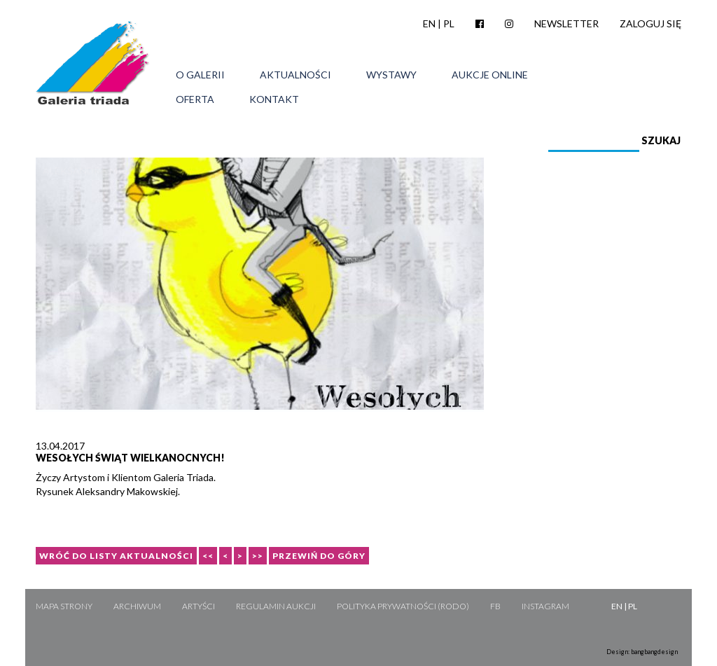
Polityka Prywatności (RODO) (403, 606)
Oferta (195, 99)
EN (429, 23)
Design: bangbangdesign (642, 651)
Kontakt (274, 99)
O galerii (200, 74)
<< (208, 555)
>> (257, 555)
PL (448, 23)
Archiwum (137, 606)
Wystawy (391, 74)
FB (495, 606)
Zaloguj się (650, 23)
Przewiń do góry (319, 555)
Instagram (545, 606)
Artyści (198, 606)
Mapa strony (64, 606)
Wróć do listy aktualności (116, 555)
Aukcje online (490, 74)
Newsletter (566, 23)
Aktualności (295, 74)
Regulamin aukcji (276, 606)
